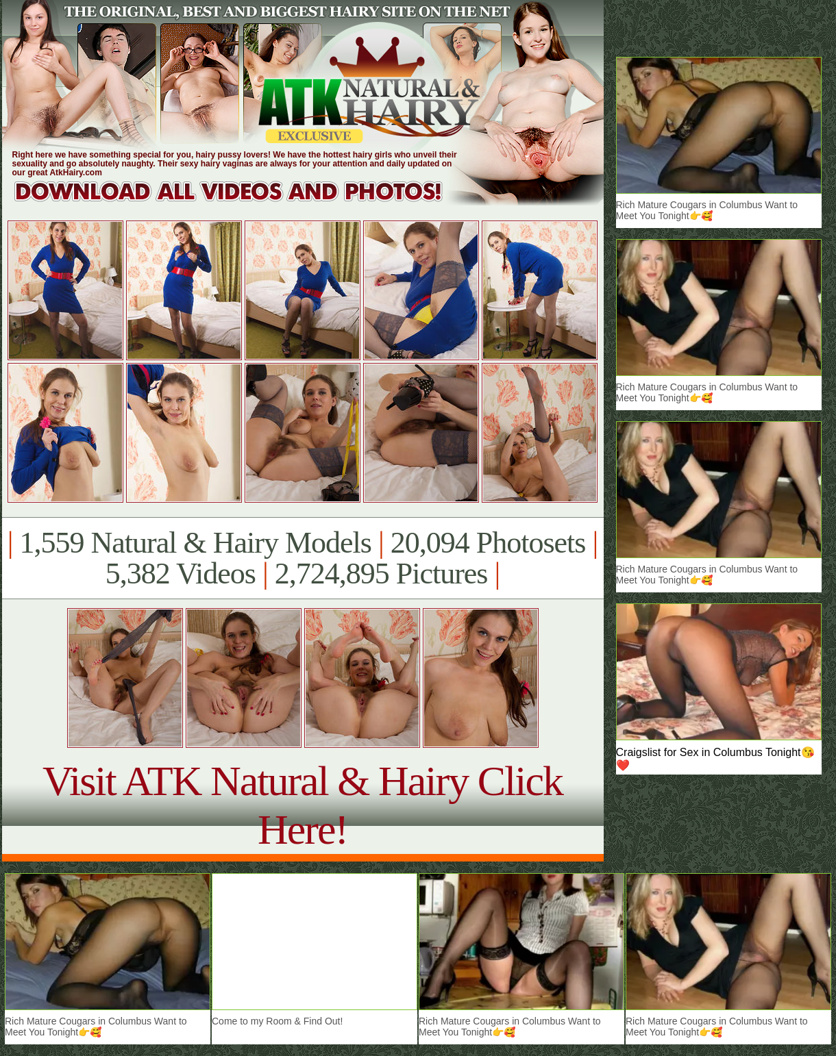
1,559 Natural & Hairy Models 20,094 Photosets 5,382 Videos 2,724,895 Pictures (303, 558)
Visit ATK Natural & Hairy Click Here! (302, 805)
